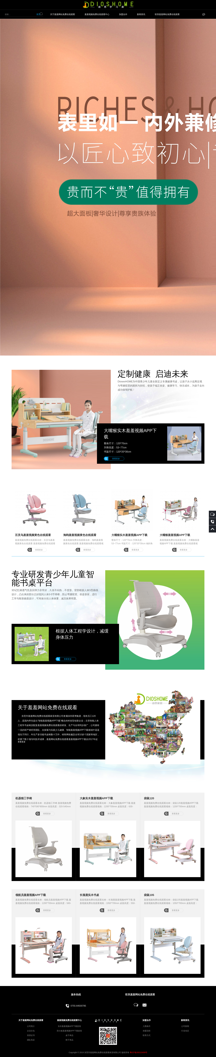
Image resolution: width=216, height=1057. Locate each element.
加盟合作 (123, 14)
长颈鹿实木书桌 (89, 894)
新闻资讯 (141, 14)
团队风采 (31, 1040)
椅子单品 (69, 1040)
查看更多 (39, 550)
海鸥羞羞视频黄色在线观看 (79, 535)
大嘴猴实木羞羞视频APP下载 (129, 535)
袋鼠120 (149, 798)
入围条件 (146, 1026)
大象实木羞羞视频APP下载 (96, 798)
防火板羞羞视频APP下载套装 (69, 1031)
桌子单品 (69, 1035)
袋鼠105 (149, 894)
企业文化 (31, 1031)
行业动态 (185, 1031)
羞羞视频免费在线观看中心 (97, 14)
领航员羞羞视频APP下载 (30, 894)
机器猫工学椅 (23, 798)
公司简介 (31, 1026)
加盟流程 (146, 1031)
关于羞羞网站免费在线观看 (62, 14)
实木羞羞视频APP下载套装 (69, 1026)
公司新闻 (185, 1026)
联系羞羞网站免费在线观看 (167, 14)
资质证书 (31, 1035)
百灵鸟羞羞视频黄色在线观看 (33, 535)
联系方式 (146, 1035)
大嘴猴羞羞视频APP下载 (175, 535)
